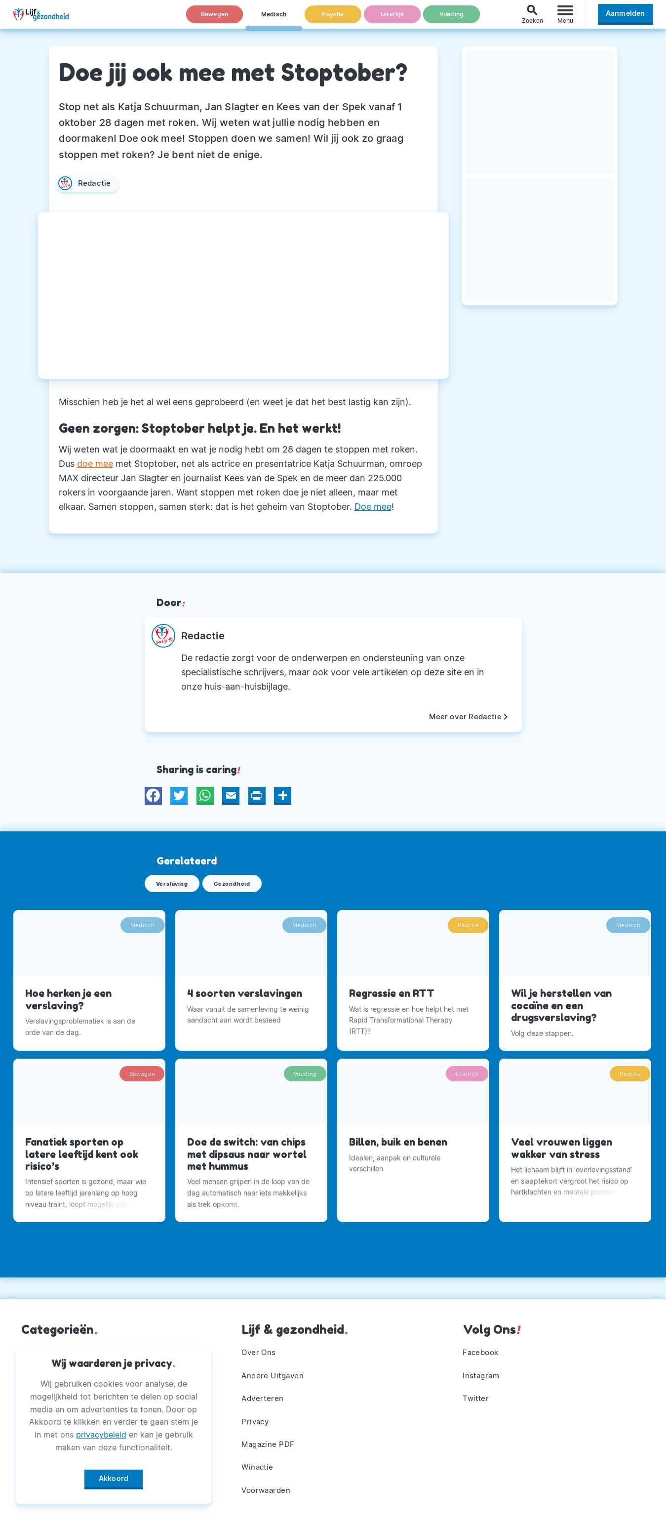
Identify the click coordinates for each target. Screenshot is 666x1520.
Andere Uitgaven (275, 1366)
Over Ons (260, 1342)
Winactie (259, 1465)
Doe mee (373, 506)
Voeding (451, 19)
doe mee (95, 463)
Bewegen (214, 19)
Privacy (257, 1416)
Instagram (483, 1366)
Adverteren (264, 1391)
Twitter (477, 1391)
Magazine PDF (270, 1440)
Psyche (333, 19)
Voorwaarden (268, 1489)
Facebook (482, 1342)
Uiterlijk (392, 19)
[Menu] (565, 19)
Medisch (274, 19)
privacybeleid (101, 1431)
